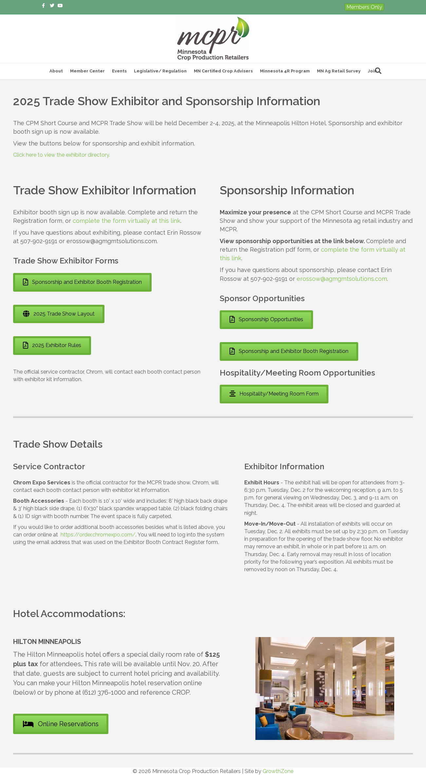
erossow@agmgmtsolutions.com (342, 278)
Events (119, 70)
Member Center (87, 70)
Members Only (364, 7)
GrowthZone (278, 771)
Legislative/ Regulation (160, 70)
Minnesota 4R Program (285, 70)
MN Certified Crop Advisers (223, 70)
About (56, 70)
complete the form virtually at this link (126, 220)
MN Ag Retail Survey (339, 70)
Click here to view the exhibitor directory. (61, 155)
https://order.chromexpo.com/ (98, 535)
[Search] (378, 71)
